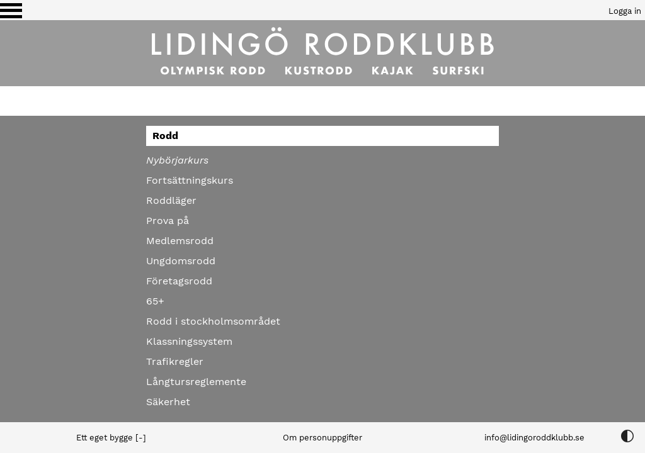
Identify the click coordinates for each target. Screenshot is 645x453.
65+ (155, 301)
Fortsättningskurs (189, 180)
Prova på (167, 220)
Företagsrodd (179, 281)
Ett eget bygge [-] (111, 437)
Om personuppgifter (322, 437)
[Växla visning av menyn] (11, 10)
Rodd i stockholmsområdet (213, 321)
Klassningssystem (189, 341)
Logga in (624, 11)
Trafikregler (174, 361)
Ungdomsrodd (180, 261)
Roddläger (171, 200)
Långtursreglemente (196, 382)
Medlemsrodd (180, 241)
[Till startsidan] (322, 53)
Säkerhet (168, 402)
